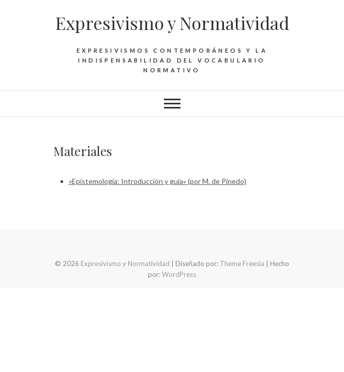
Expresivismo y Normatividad (172, 23)
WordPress (179, 274)
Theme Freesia (242, 263)
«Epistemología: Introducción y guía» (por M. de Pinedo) (157, 181)
